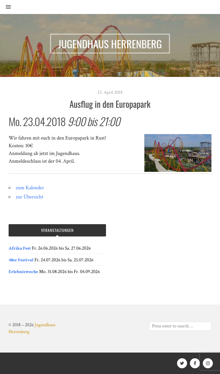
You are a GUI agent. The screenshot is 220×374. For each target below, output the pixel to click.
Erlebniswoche (23, 272)
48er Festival (21, 260)
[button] (5, 7)
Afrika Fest (20, 248)
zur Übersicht (29, 197)
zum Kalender (30, 187)
